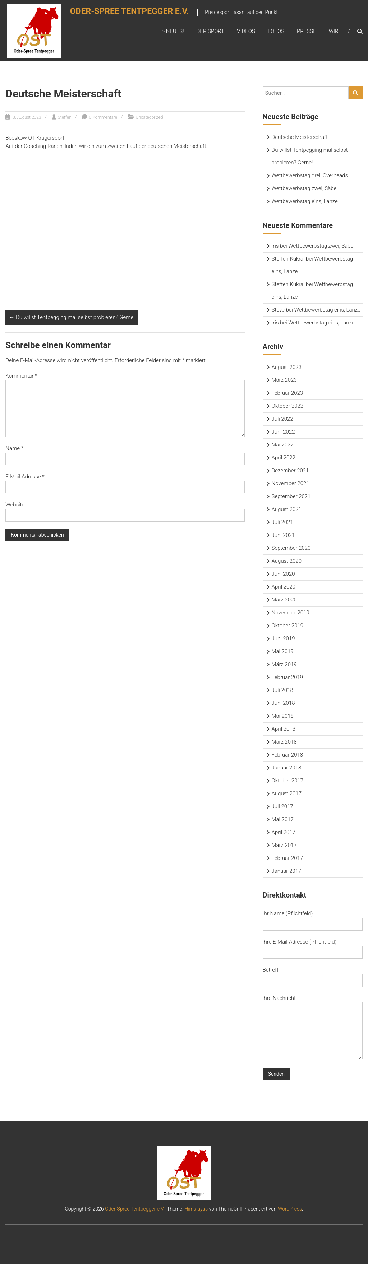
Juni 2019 (283, 638)
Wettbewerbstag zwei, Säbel (305, 188)
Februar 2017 (287, 858)
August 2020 (287, 561)
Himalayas (196, 1209)
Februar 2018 (287, 755)
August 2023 (287, 367)
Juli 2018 (282, 690)
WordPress (290, 1209)
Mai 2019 (283, 651)
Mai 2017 (283, 819)
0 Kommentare (103, 117)
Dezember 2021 (290, 470)
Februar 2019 (287, 677)
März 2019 (284, 664)
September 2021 (291, 496)
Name (14, 448)
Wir (334, 31)
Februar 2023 (287, 393)
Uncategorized (149, 117)
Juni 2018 (283, 703)
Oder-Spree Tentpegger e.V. (133, 13)
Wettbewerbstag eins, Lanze (305, 201)
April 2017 (283, 832)
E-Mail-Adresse (24, 476)
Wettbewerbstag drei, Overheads (310, 175)
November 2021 (290, 483)
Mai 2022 (283, 444)
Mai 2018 (283, 716)
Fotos (276, 31)
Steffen (65, 117)
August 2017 (287, 793)
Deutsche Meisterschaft (300, 137)
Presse (306, 31)
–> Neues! (171, 31)
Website (14, 504)
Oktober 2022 (288, 406)
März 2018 (284, 742)
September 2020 (291, 548)
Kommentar (21, 376)
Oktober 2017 (288, 780)
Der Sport (211, 31)
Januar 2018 (287, 767)
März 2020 (284, 599)
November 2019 (290, 612)
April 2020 (283, 587)
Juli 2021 (282, 522)
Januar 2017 (287, 871)
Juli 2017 (282, 806)
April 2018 (283, 729)
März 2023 (284, 380)
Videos (246, 31)
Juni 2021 (283, 535)
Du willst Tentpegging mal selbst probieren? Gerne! (71, 317)
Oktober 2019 (288, 625)
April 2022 (283, 457)
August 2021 (287, 509)
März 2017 (284, 845)
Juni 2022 (283, 432)
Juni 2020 (283, 574)
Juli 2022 (282, 419)
